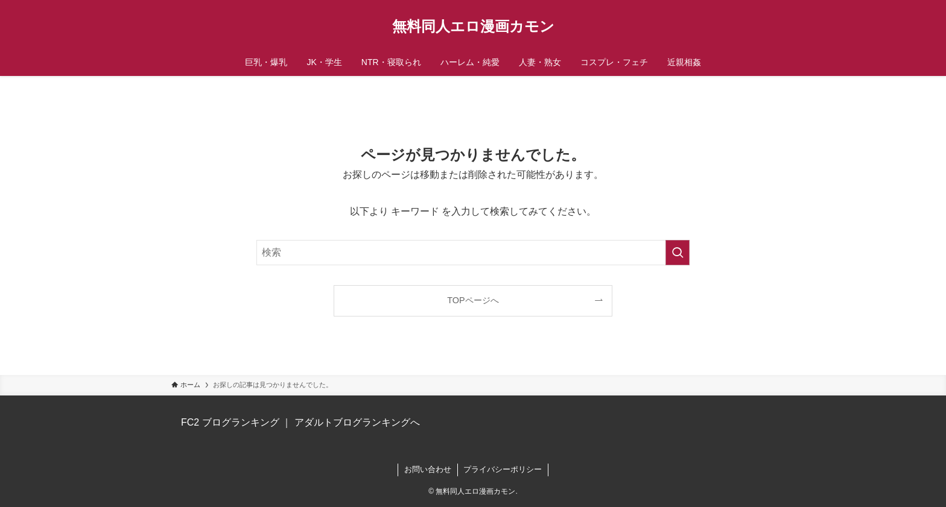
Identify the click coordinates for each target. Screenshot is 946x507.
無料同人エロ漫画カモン (473, 26)
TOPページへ (472, 300)
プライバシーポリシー (502, 469)
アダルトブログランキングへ (357, 422)
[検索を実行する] (677, 252)
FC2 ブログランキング (230, 422)
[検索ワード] (473, 252)
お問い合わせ (427, 469)
